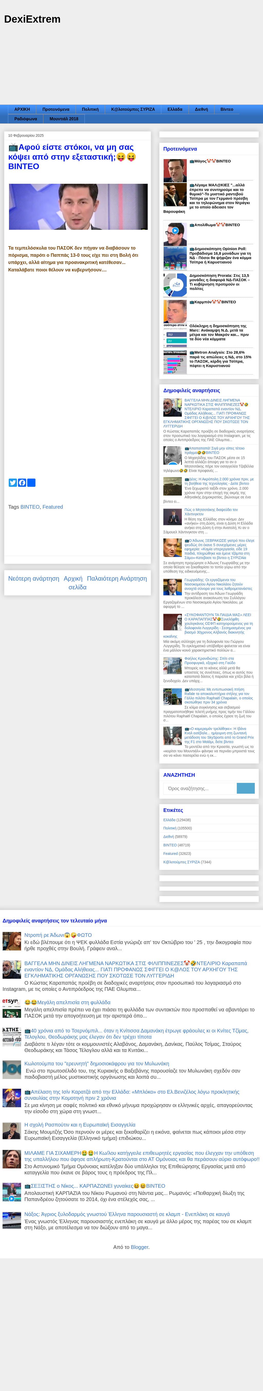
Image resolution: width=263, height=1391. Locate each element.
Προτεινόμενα (55, 109)
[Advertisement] (131, 66)
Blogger (139, 1247)
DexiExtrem (32, 19)
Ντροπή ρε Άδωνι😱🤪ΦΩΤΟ (58, 935)
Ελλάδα (174, 109)
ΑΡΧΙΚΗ (22, 109)
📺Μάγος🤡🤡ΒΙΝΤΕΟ (210, 161)
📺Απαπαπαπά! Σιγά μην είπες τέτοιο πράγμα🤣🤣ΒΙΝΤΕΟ (215, 450)
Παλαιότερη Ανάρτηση (117, 578)
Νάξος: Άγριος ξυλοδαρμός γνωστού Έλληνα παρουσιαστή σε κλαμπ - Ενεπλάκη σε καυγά (127, 1214)
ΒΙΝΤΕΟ (30, 507)
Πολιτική (90, 109)
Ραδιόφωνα (25, 119)
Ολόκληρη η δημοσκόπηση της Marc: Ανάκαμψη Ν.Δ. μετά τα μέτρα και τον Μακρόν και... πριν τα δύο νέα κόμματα (219, 332)
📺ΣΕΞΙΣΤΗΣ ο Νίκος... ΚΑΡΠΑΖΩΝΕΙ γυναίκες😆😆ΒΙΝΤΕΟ (94, 1186)
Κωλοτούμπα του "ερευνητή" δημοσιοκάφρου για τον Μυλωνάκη (96, 1063)
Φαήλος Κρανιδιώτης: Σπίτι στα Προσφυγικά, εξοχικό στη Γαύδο (210, 660)
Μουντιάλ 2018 (64, 119)
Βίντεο (227, 109)
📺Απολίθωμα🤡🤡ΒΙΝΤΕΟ (215, 225)
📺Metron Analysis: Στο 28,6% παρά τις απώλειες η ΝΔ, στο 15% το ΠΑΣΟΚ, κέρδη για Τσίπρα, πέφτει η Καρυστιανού (220, 359)
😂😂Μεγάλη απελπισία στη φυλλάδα (67, 1002)
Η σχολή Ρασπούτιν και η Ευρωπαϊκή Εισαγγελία (79, 1125)
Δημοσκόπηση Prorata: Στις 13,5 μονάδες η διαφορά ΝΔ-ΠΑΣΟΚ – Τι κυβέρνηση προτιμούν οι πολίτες (220, 282)
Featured (52, 507)
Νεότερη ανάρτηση (33, 578)
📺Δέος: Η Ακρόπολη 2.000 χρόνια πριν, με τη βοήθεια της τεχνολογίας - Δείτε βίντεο (219, 481)
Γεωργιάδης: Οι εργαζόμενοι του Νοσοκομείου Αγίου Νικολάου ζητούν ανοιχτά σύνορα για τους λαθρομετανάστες (218, 584)
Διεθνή (201, 109)
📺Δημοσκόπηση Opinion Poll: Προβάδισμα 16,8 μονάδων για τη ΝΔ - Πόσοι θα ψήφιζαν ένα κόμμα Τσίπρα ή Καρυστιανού (220, 255)
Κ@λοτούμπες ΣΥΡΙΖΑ (133, 109)
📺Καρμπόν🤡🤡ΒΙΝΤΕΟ (213, 302)
